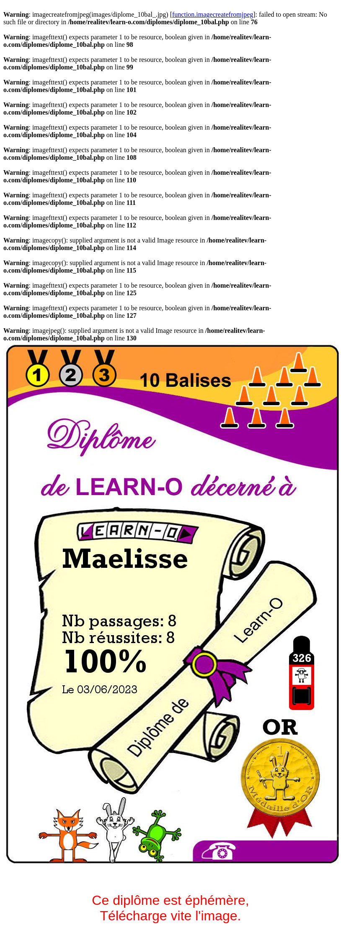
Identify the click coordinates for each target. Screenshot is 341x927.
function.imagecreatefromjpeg (212, 14)
